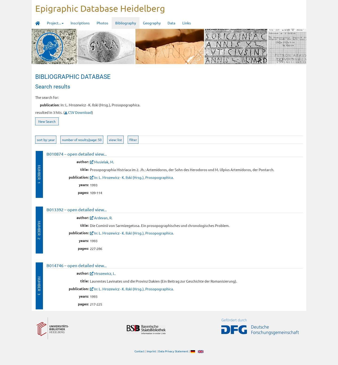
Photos (102, 23)
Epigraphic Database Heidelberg (100, 8)
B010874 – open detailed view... (76, 153)
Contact (139, 351)
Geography (152, 23)
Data (171, 23)
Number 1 (39, 174)
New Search (47, 121)
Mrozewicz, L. (105, 273)
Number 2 (39, 230)
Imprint (151, 351)
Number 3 (39, 286)
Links (186, 23)
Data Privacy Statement (173, 351)
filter (133, 140)
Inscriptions (80, 23)
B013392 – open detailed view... (76, 209)
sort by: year (46, 140)
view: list (115, 140)
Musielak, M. (104, 162)
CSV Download (78, 112)
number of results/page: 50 (82, 140)
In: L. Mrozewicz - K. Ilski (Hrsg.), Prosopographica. (134, 177)
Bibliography (125, 23)
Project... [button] (55, 23)
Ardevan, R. (103, 217)
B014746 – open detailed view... (76, 265)
